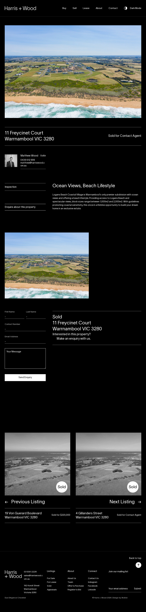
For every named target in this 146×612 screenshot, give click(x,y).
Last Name (31, 312)
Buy (64, 8)
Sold (49, 586)
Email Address (11, 337)
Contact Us (93, 578)
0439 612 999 (27, 160)
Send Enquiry (25, 378)
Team (70, 582)
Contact (113, 8)
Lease (86, 8)
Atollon (124, 598)
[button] (135, 558)
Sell (75, 8)
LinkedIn (92, 590)
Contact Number (12, 324)
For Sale (51, 578)
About (99, 8)
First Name (10, 312)
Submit (137, 589)
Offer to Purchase (76, 586)
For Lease (51, 582)
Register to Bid (74, 590)
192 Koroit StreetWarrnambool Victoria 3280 (31, 589)
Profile (43, 155)
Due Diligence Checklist (15, 598)
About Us (72, 578)
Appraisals (52, 590)
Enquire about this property (20, 207)
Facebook (93, 586)
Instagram (92, 582)
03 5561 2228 (30, 572)
